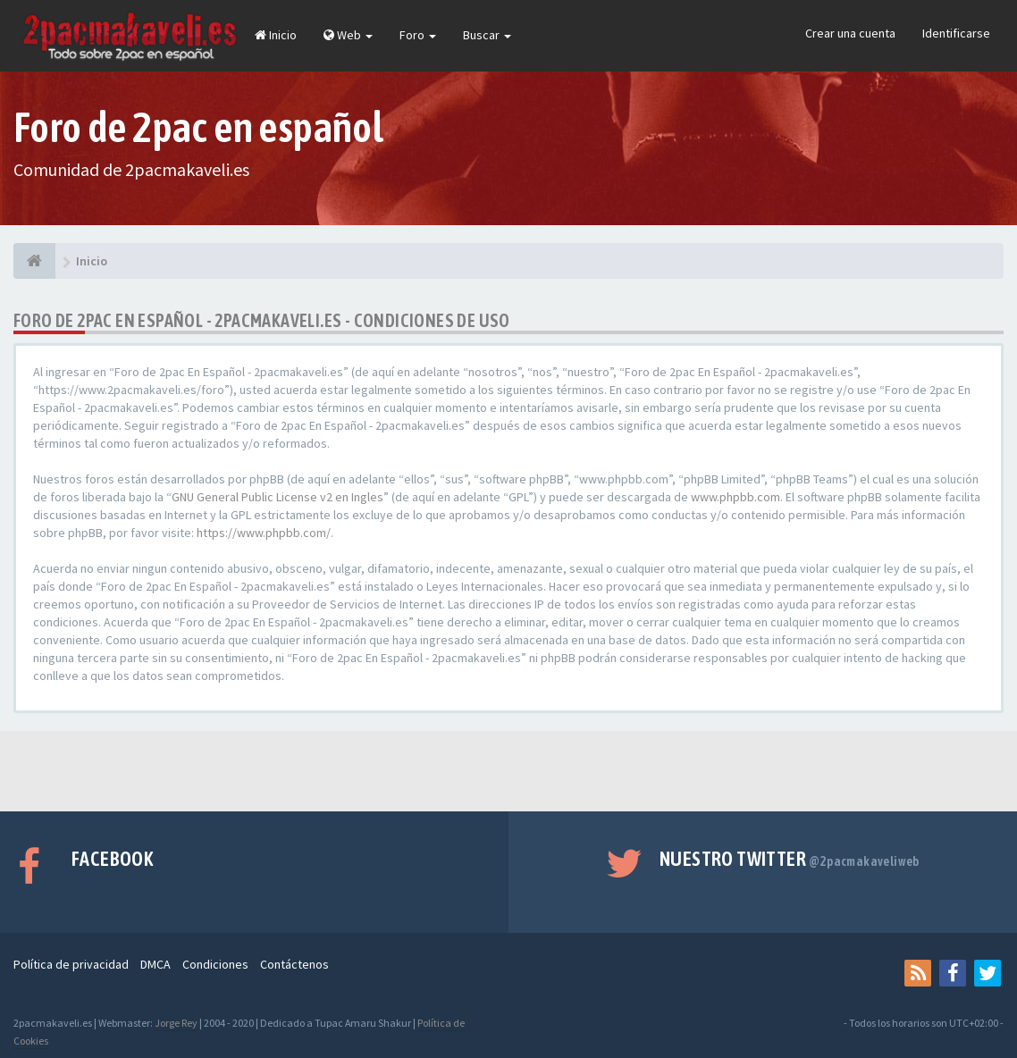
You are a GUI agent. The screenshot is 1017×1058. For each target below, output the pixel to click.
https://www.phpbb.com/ (264, 533)
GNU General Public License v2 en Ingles (277, 497)
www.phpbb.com (735, 497)
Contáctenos (294, 964)
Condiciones (215, 964)
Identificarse (956, 33)
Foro (417, 35)
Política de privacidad (71, 964)
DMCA (155, 964)
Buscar (487, 35)
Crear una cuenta (850, 33)
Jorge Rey (176, 1022)
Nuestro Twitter (790, 858)
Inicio (276, 35)
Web (348, 35)
